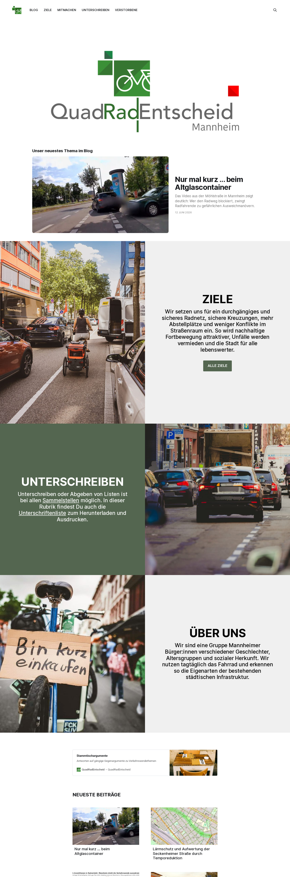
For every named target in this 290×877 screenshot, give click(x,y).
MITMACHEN (66, 10)
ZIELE (48, 10)
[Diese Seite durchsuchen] (275, 10)
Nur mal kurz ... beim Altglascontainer (209, 183)
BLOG (34, 10)
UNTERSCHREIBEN (95, 10)
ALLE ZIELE (217, 366)
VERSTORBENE (126, 10)
